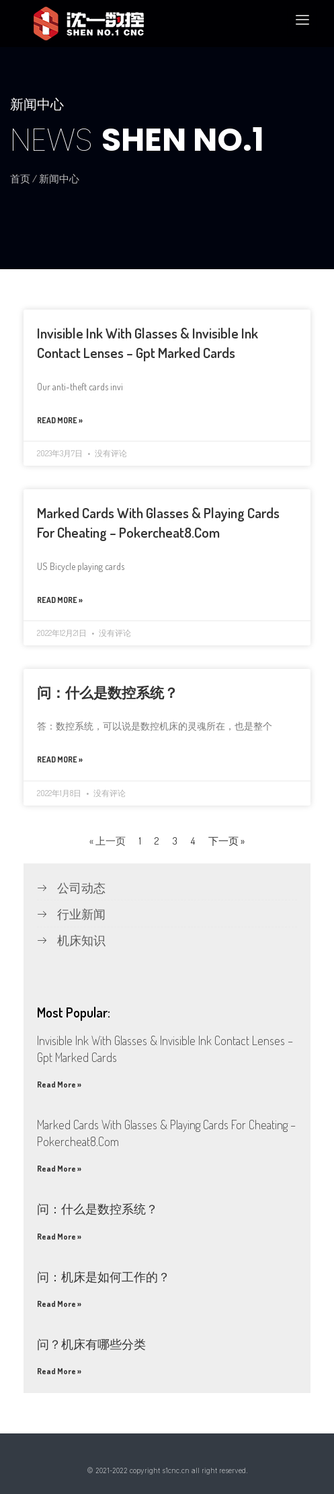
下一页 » (226, 840)
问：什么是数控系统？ (107, 692)
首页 (20, 178)
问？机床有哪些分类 (91, 1344)
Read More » (60, 420)
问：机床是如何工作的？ (103, 1276)
